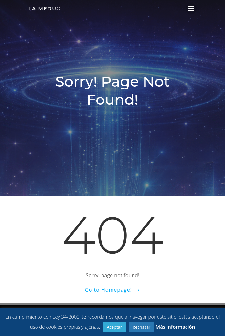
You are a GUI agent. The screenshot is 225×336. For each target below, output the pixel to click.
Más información (175, 326)
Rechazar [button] (141, 327)
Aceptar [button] (114, 327)
